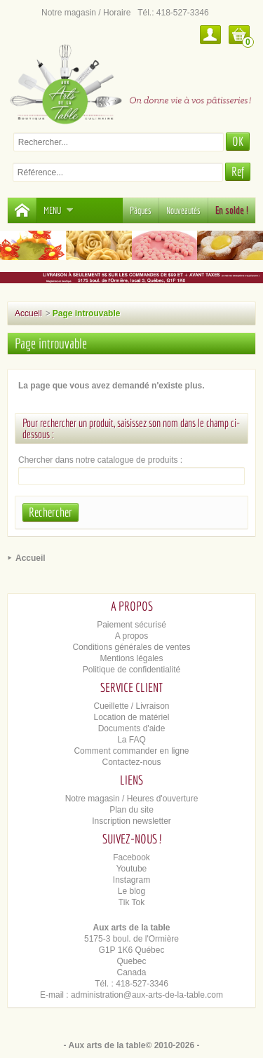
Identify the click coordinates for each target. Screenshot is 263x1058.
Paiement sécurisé (131, 625)
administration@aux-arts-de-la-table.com (147, 995)
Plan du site (131, 810)
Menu (58, 210)
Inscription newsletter (131, 821)
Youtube (131, 869)
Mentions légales (131, 658)
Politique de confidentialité (131, 669)
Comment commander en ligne (131, 751)
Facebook (131, 857)
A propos (131, 636)
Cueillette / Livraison (131, 706)
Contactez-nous (131, 762)
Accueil (28, 313)
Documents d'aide (132, 728)
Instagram (131, 880)
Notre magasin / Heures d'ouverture (131, 798)
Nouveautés (183, 210)
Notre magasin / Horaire (85, 13)
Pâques (140, 210)
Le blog (131, 891)
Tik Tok (131, 902)
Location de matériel (131, 717)
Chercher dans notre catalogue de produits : (100, 460)
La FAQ (131, 740)
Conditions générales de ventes (131, 647)
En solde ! (231, 210)
